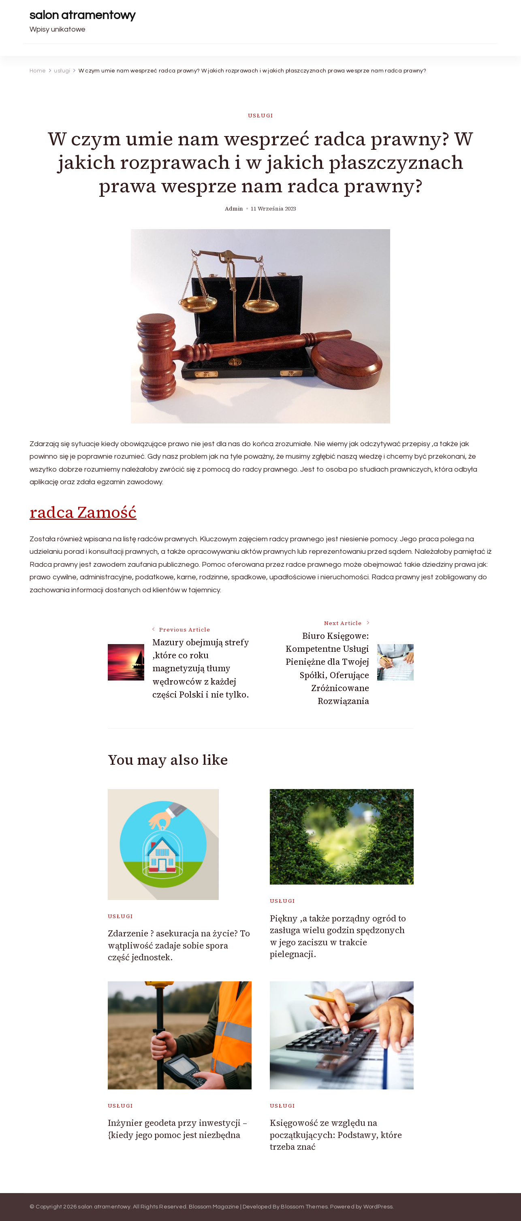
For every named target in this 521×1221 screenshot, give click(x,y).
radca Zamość (83, 512)
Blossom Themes (304, 1207)
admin (234, 209)
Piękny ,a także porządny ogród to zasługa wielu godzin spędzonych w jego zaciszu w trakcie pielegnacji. (338, 936)
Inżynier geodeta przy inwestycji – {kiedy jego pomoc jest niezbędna (177, 1128)
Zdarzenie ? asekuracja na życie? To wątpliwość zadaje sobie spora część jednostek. (179, 945)
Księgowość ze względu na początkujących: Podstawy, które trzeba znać (336, 1135)
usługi (260, 115)
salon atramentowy (82, 15)
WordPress (378, 1207)
